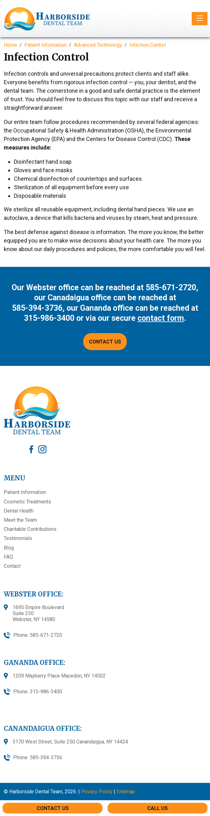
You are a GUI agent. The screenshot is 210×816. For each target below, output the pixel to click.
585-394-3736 (37, 308)
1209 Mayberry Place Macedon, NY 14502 (59, 676)
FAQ (8, 557)
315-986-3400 (49, 318)
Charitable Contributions (30, 529)
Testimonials (18, 538)
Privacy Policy (97, 792)
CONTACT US (105, 342)
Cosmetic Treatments (27, 502)
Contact (12, 566)
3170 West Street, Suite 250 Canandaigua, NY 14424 (70, 742)
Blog (9, 548)
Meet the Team (20, 520)
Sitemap (126, 792)
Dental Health (18, 511)
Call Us (157, 808)
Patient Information (25, 492)
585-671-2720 (171, 287)
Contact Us (53, 808)
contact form (160, 318)
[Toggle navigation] (199, 18)
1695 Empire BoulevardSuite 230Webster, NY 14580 (38, 613)
